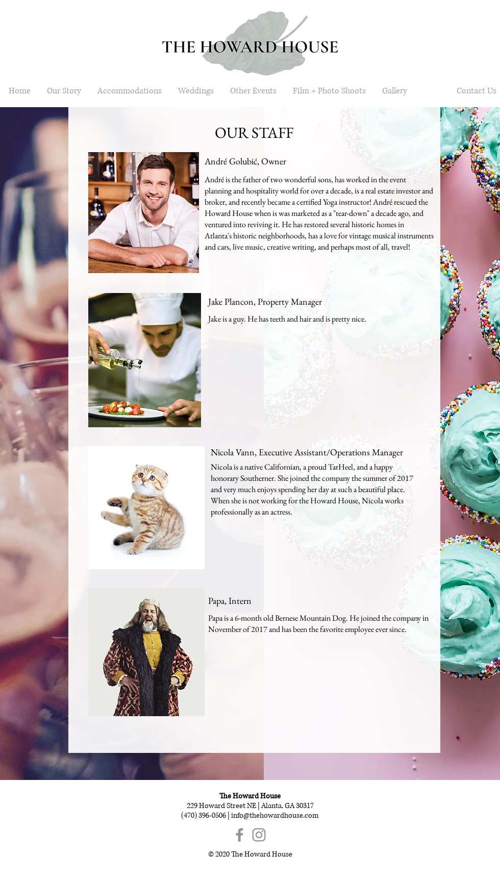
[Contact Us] (476, 91)
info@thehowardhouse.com (275, 815)
